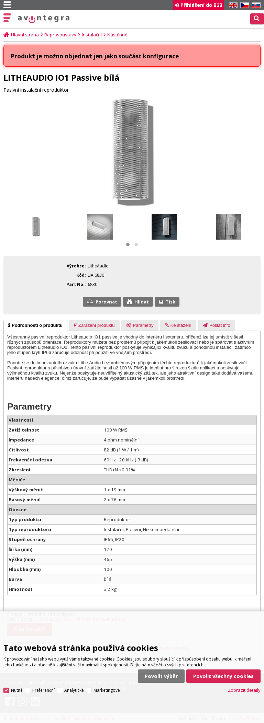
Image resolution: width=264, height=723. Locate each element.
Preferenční (43, 686)
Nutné (17, 686)
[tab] (35, 325)
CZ (243, 5)
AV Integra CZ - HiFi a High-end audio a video (43, 19)
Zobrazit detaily (244, 686)
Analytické (74, 686)
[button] (128, 244)
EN (232, 5)
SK (255, 5)
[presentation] (35, 325)
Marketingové (107, 686)
